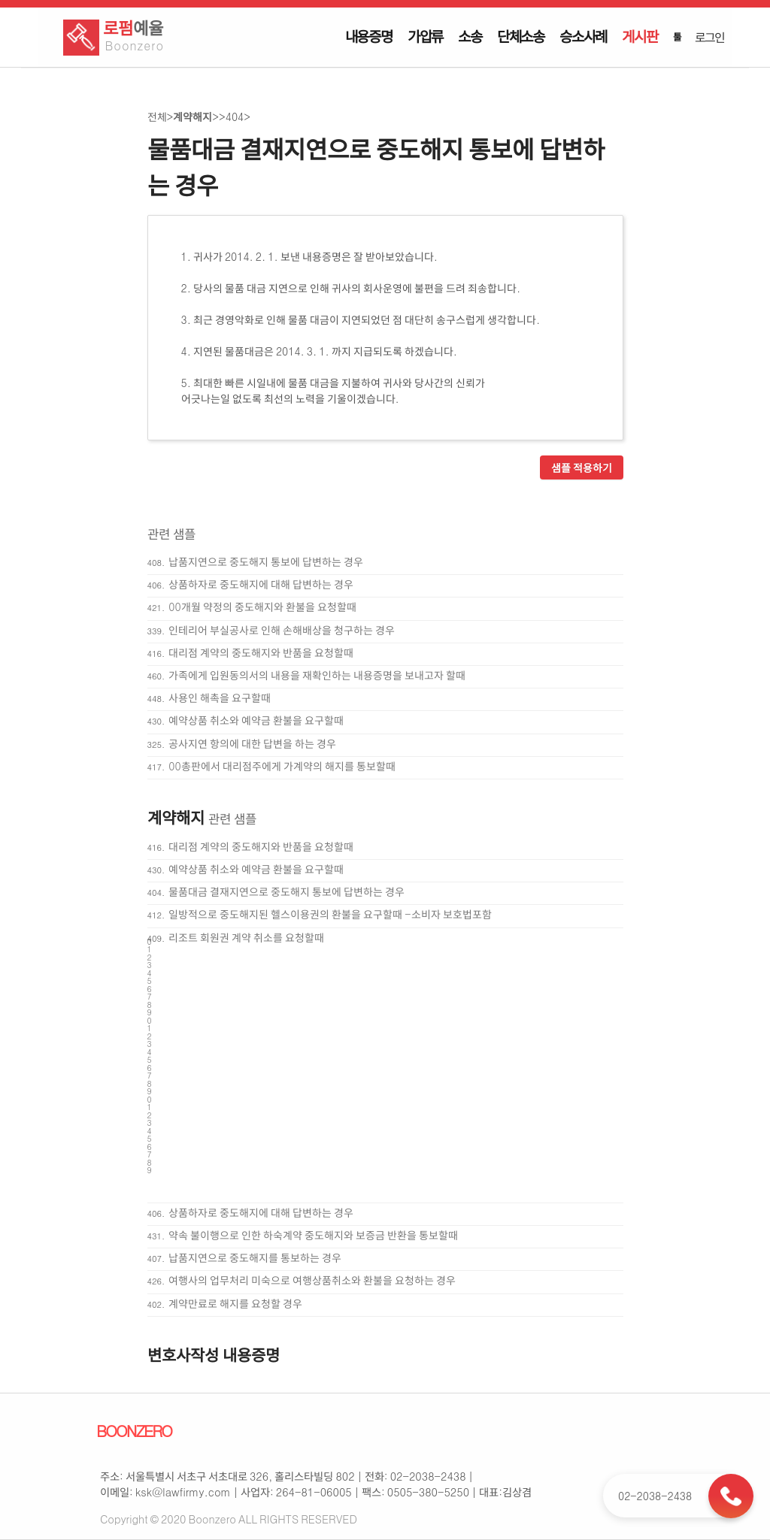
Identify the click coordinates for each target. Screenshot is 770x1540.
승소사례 (583, 36)
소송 (470, 36)
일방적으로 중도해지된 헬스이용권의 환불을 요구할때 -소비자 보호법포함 (329, 913)
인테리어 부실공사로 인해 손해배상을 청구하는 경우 (281, 629)
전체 (157, 116)
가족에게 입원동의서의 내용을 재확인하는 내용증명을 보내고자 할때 (316, 674)
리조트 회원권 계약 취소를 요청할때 (246, 937)
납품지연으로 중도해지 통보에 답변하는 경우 (265, 561)
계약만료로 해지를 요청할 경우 (235, 1303)
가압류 (425, 36)
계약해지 (192, 116)
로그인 (709, 37)
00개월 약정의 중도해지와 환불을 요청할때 (262, 606)
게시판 (639, 36)
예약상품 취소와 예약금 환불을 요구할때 (256, 720)
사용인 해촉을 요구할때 (219, 697)
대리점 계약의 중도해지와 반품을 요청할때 (260, 652)
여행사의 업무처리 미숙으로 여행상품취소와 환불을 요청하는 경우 (312, 1279)
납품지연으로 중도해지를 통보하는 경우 (254, 1257)
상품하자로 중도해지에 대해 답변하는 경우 (260, 583)
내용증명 (369, 36)
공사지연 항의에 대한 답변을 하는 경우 (252, 743)
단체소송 (520, 36)
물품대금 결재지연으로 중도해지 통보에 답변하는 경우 (286, 891)
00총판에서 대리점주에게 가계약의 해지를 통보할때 (281, 765)
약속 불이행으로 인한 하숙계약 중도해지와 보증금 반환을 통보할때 (313, 1234)
